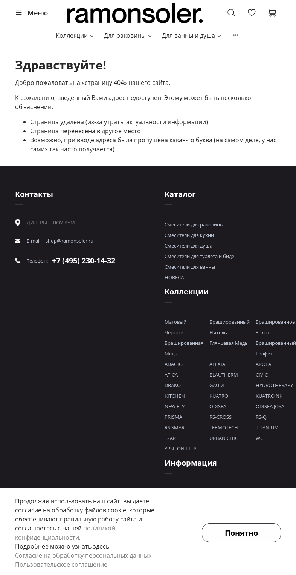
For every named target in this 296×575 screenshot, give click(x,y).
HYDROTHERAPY (274, 385)
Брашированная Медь (184, 348)
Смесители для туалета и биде (199, 256)
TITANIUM (267, 427)
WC (259, 438)
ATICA (171, 374)
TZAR (170, 438)
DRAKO (173, 385)
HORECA (174, 277)
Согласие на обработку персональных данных (83, 555)
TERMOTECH (223, 427)
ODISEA (217, 406)
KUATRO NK (269, 395)
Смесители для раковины (194, 224)
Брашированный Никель (229, 327)
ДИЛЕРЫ (37, 222)
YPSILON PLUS (181, 448)
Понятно (241, 533)
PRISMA (173, 417)
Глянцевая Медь (228, 343)
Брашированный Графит (276, 348)
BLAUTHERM (223, 374)
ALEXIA (217, 364)
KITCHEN (175, 395)
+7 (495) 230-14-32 (83, 260)
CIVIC (262, 374)
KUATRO (218, 395)
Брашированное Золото (275, 327)
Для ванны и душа (192, 35)
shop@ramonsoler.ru (69, 240)
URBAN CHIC (223, 438)
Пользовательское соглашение (61, 564)
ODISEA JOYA (270, 406)
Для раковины (128, 35)
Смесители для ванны (190, 266)
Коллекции (75, 35)
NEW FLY (175, 406)
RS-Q (261, 417)
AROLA (263, 364)
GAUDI (216, 385)
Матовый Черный (175, 327)
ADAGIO (174, 364)
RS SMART (176, 427)
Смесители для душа (188, 245)
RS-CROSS (220, 417)
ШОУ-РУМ (63, 222)
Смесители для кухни (189, 235)
